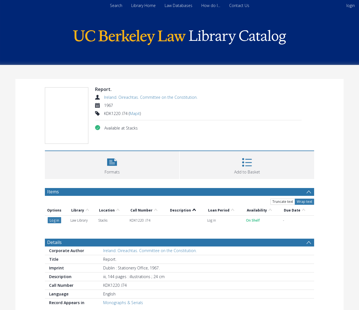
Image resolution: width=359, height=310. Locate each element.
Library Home (143, 5)
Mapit (135, 113)
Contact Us (239, 5)
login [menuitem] (350, 5)
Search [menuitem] (116, 5)
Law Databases (178, 5)
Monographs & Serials (123, 302)
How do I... (210, 5)
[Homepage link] (179, 36)
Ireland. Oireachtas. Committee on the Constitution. (150, 97)
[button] (112, 164)
